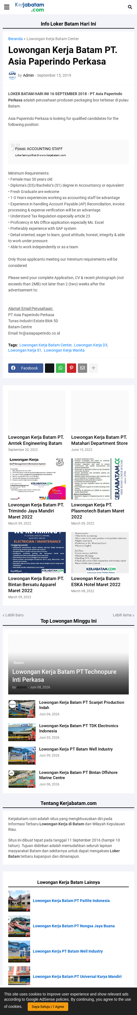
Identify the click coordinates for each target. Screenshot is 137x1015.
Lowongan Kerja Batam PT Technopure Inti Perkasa (64, 675)
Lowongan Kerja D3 (90, 345)
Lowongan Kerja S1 (24, 350)
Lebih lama (122, 615)
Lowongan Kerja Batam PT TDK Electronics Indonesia (78, 728)
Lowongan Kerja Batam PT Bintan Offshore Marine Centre (78, 775)
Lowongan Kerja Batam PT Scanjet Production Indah (81, 705)
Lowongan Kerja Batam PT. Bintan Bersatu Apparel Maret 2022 (36, 584)
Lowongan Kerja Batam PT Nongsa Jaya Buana (74, 926)
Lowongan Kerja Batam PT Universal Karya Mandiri (77, 976)
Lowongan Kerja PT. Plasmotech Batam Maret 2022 (97, 511)
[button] (6, 7)
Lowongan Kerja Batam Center (53, 39)
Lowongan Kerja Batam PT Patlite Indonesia (71, 900)
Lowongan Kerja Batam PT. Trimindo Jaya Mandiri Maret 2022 (36, 511)
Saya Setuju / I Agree (48, 1007)
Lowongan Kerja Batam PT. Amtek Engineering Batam (36, 440)
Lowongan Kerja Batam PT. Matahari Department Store (99, 440)
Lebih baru (14, 615)
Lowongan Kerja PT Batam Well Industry (76, 749)
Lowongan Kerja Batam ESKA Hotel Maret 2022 (96, 581)
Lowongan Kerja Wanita (64, 350)
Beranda (15, 39)
